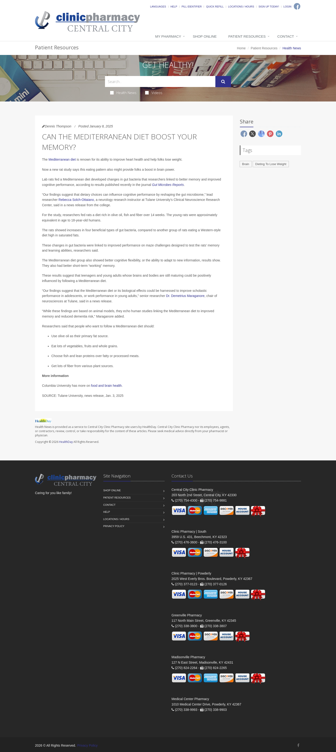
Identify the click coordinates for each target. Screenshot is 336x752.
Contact (285, 36)
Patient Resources (247, 36)
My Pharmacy (168, 36)
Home (241, 48)
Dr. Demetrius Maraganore (185, 296)
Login (287, 6)
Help (174, 6)
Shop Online (205, 36)
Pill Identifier (192, 6)
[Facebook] (297, 6)
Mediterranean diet (62, 159)
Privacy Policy (114, 526)
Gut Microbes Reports (168, 185)
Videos (153, 92)
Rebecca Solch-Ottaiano (76, 200)
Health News (123, 92)
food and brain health (106, 385)
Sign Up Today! (269, 6)
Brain (245, 164)
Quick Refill (215, 6)
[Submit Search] (223, 81)
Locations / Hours (241, 6)
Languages (158, 6)
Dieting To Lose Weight (270, 164)
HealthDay (66, 442)
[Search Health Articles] (160, 81)
